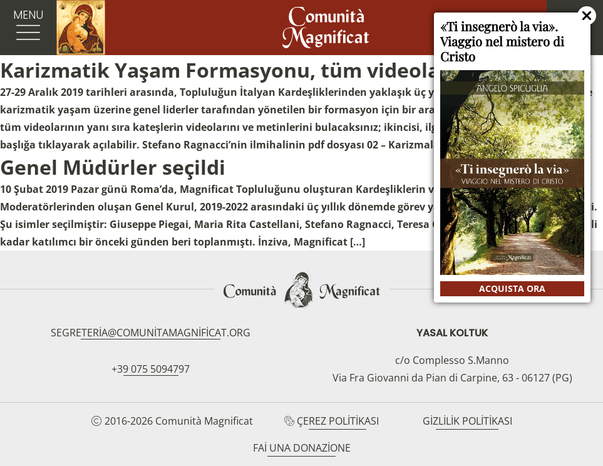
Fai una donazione (302, 448)
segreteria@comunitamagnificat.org (150, 332)
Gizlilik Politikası (467, 421)
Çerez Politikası (338, 421)
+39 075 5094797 (150, 369)
